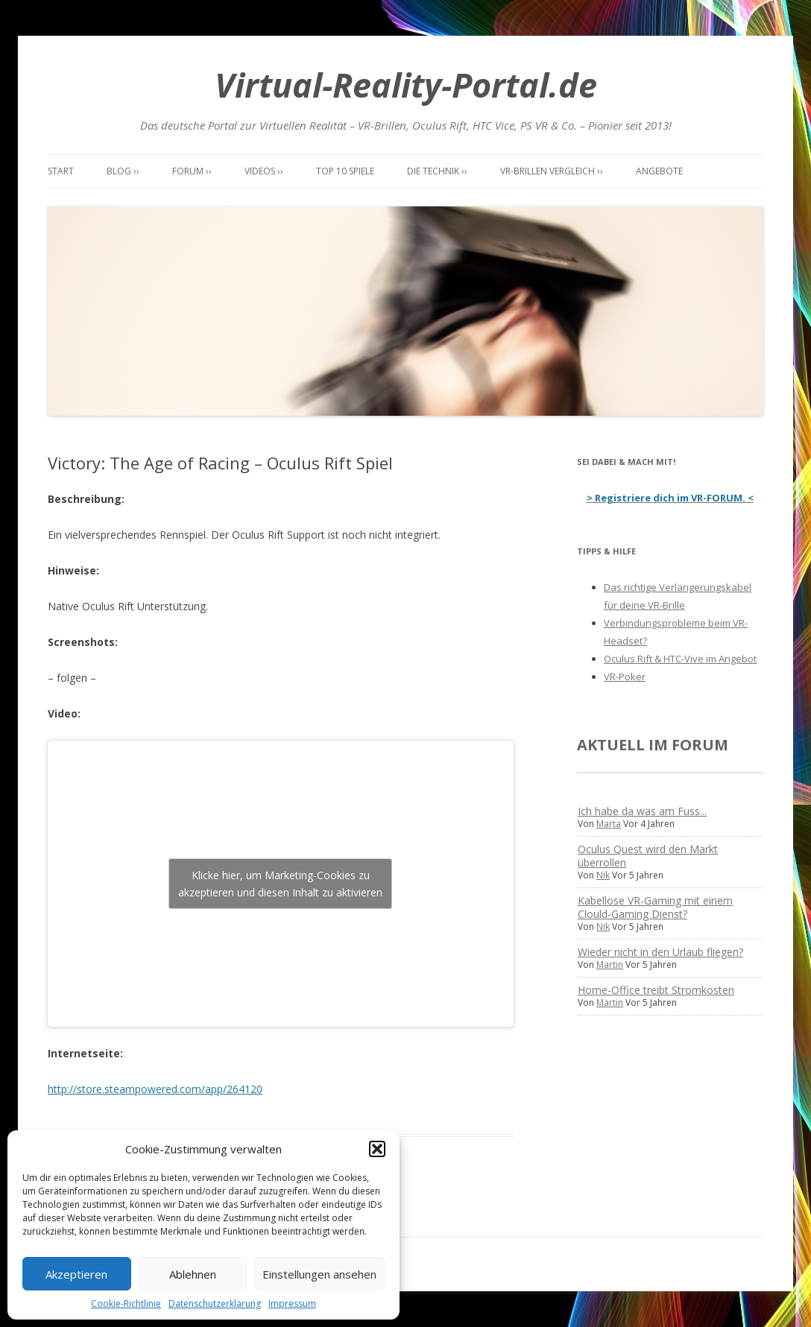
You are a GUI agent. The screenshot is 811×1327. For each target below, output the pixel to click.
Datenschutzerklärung (214, 1303)
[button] (377, 1148)
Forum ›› (192, 171)
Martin (609, 964)
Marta (608, 823)
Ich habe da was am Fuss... (642, 811)
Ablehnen (192, 1274)
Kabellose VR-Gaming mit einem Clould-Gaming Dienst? (655, 907)
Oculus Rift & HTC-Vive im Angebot (680, 658)
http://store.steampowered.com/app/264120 (155, 1089)
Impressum (292, 1303)
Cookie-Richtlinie (126, 1303)
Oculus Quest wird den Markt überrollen (648, 856)
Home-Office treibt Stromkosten (656, 990)
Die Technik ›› (437, 171)
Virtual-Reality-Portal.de (406, 84)
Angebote (659, 171)
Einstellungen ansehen (319, 1274)
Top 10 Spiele (345, 171)
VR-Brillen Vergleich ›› (551, 171)
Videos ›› (263, 171)
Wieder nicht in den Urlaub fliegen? (660, 952)
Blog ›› (123, 171)
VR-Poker (625, 676)
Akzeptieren (76, 1274)
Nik (603, 875)
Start (61, 171)
